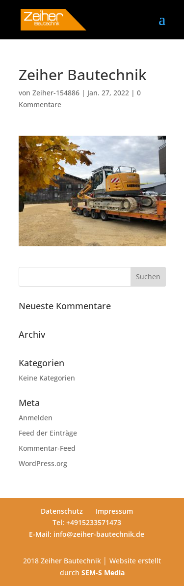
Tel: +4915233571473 (87, 522)
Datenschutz (62, 511)
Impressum (114, 511)
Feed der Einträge (48, 433)
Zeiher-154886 (55, 92)
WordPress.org (43, 463)
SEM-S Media (103, 572)
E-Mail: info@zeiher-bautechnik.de (86, 534)
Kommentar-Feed (47, 448)
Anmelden (36, 417)
